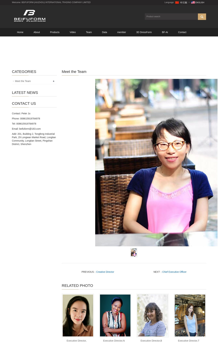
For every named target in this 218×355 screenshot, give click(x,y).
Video (73, 32)
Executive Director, (77, 340)
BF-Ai (165, 32)
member (121, 32)
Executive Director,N (114, 340)
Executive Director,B (151, 340)
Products (54, 32)
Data (104, 32)
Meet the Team (23, 81)
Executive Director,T (188, 340)
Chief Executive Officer (174, 272)
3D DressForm (144, 32)
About (37, 32)
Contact (182, 32)
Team (89, 32)
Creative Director (105, 272)
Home (20, 32)
